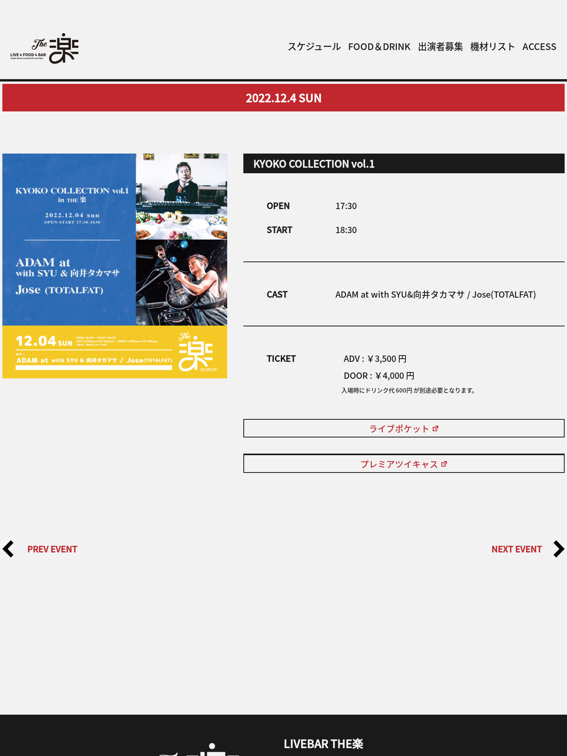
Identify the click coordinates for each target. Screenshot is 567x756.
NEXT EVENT (528, 548)
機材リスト (492, 46)
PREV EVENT (39, 548)
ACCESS (539, 46)
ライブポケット (404, 428)
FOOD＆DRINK (379, 46)
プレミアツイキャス (404, 464)
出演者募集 (440, 46)
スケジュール (314, 46)
